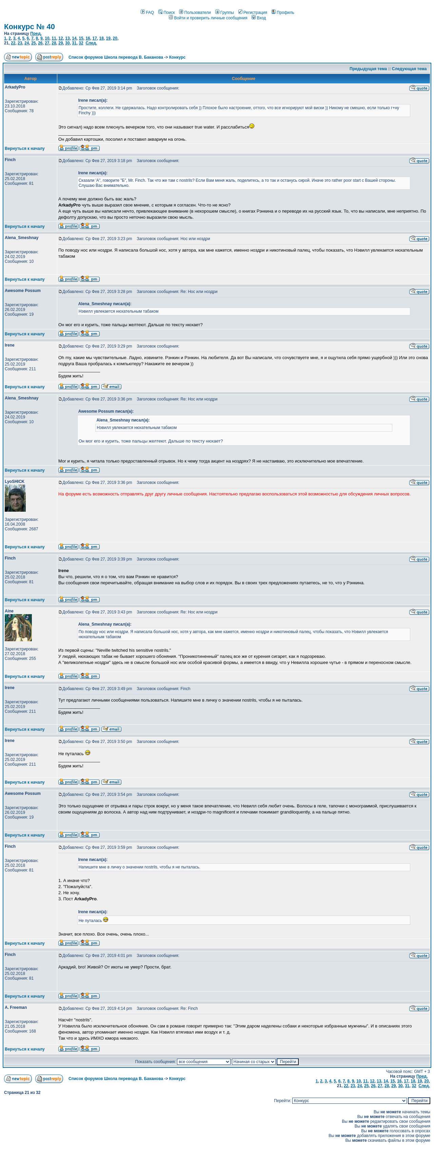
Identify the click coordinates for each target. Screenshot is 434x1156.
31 (74, 43)
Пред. (36, 33)
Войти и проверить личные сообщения (208, 18)
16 (87, 38)
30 (67, 43)
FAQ (147, 12)
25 (33, 43)
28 (54, 43)
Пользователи (195, 12)
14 (74, 38)
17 (94, 38)
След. (91, 43)
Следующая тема (409, 68)
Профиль (283, 12)
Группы (224, 12)
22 (13, 43)
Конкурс (177, 57)
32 (81, 43)
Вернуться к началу (25, 148)
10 (47, 38)
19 (108, 38)
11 (54, 38)
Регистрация (252, 12)
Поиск (166, 12)
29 (60, 43)
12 (60, 38)
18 (101, 38)
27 (47, 43)
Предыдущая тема (368, 68)
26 (40, 43)
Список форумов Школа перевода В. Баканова (115, 57)
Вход (259, 18)
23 (20, 43)
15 (81, 38)
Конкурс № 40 (29, 26)
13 (67, 38)
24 (26, 43)
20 (115, 38)
